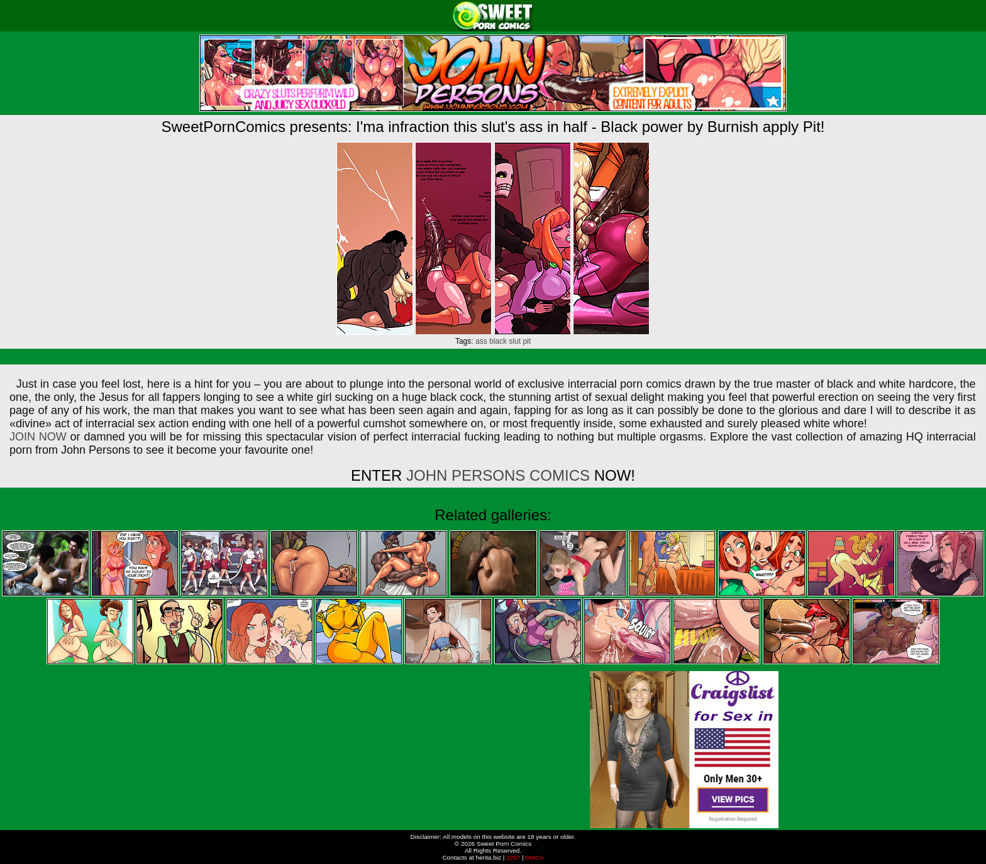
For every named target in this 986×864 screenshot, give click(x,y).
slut (515, 341)
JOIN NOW (38, 436)
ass (481, 341)
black (498, 341)
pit (527, 341)
